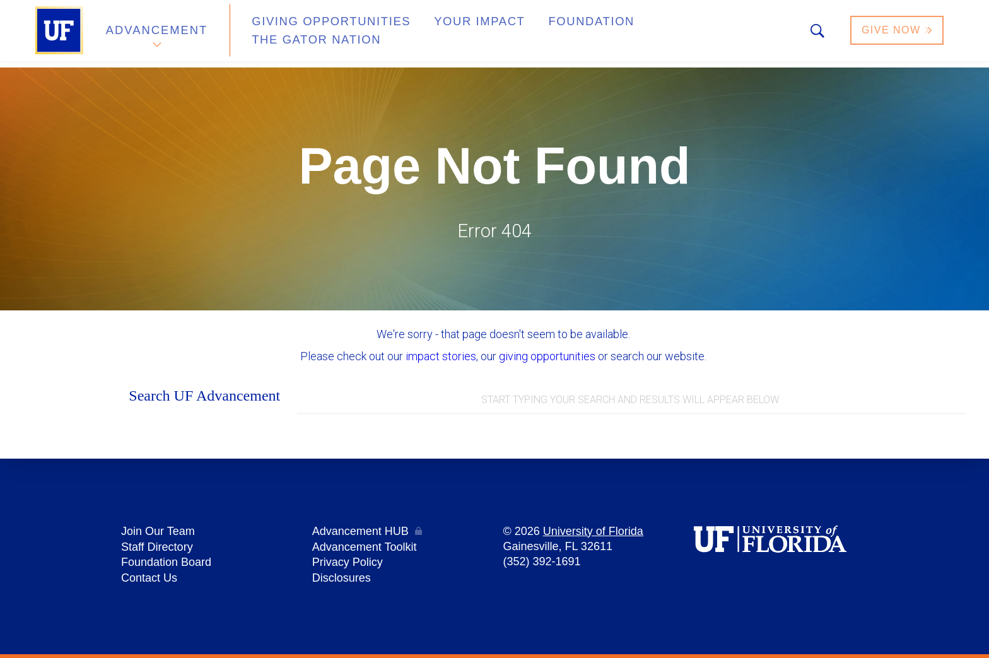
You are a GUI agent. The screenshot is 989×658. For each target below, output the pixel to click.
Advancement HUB (360, 533)
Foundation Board (166, 563)
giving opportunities (547, 356)
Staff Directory (157, 548)
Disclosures (341, 578)
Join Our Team (158, 533)
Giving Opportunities (315, 33)
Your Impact (448, 33)
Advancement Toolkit (364, 548)
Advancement (156, 33)
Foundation (549, 33)
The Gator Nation (666, 33)
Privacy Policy (347, 563)
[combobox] (631, 400)
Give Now (897, 33)
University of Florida (593, 533)
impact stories (441, 356)
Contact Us (149, 578)
